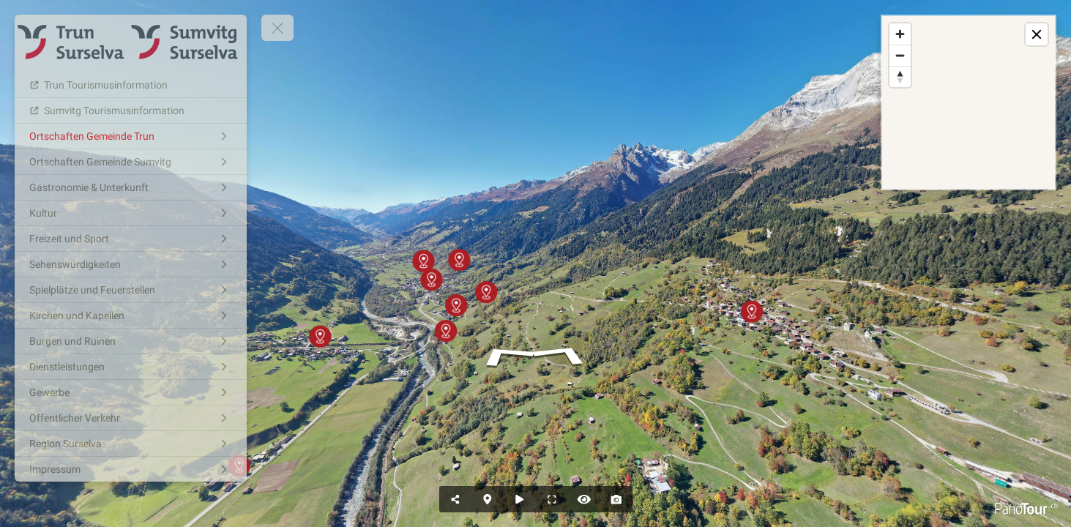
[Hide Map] (487, 499)
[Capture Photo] (616, 499)
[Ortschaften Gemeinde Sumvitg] (131, 161)
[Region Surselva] (131, 443)
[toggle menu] (277, 28)
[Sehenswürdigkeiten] (131, 264)
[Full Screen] (552, 499)
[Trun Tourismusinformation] (131, 84)
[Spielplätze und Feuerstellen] (131, 289)
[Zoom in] (900, 34)
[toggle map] (1037, 34)
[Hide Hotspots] (584, 499)
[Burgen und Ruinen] (131, 341)
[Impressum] (131, 469)
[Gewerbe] (131, 392)
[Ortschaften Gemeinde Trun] (131, 136)
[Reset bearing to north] (900, 76)
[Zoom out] (900, 55)
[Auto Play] (520, 499)
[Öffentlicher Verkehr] (131, 417)
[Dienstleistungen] (131, 366)
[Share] (455, 499)
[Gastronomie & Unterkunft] (131, 187)
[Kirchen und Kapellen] (131, 315)
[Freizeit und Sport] (131, 238)
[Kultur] (131, 213)
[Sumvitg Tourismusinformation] (131, 110)
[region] (968, 102)
